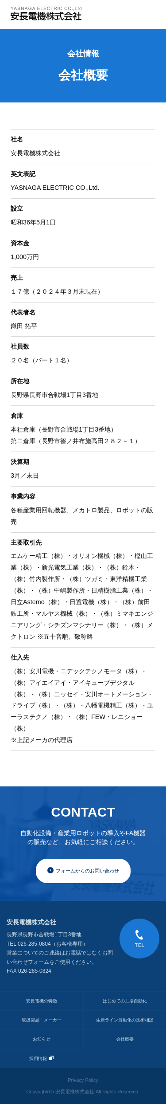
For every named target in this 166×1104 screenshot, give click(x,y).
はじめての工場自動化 (125, 1000)
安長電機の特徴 (41, 1000)
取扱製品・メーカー (42, 1020)
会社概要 (125, 1039)
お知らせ (41, 1039)
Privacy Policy (83, 1080)
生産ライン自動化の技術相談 (125, 1020)
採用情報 (41, 1058)
